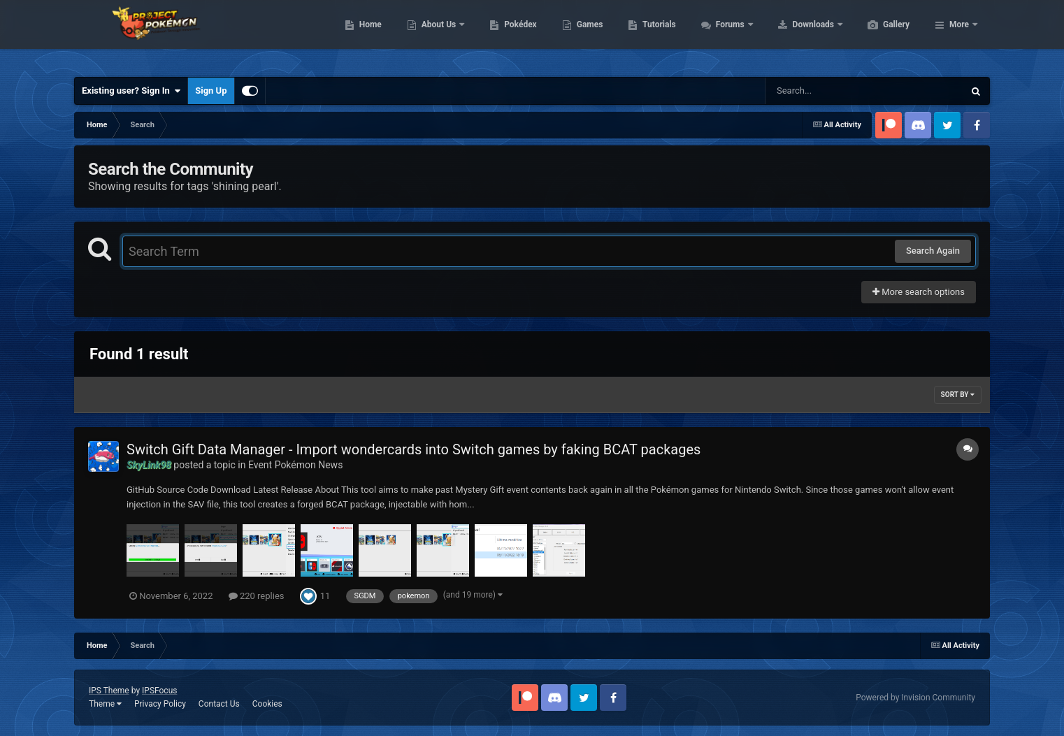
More (959, 35)
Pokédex (586, 35)
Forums (797, 35)
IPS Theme (109, 690)
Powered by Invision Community (915, 697)
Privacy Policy (160, 704)
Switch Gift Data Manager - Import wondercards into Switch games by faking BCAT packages (413, 449)
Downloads (880, 35)
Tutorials (724, 35)
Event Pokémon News (295, 464)
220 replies (257, 596)
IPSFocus (159, 690)
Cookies (267, 704)
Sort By (958, 394)
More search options (918, 292)
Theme (105, 704)
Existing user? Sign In (131, 91)
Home (436, 35)
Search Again (933, 250)
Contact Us (219, 704)
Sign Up (211, 90)
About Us (506, 35)
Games (656, 35)
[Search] (829, 91)
